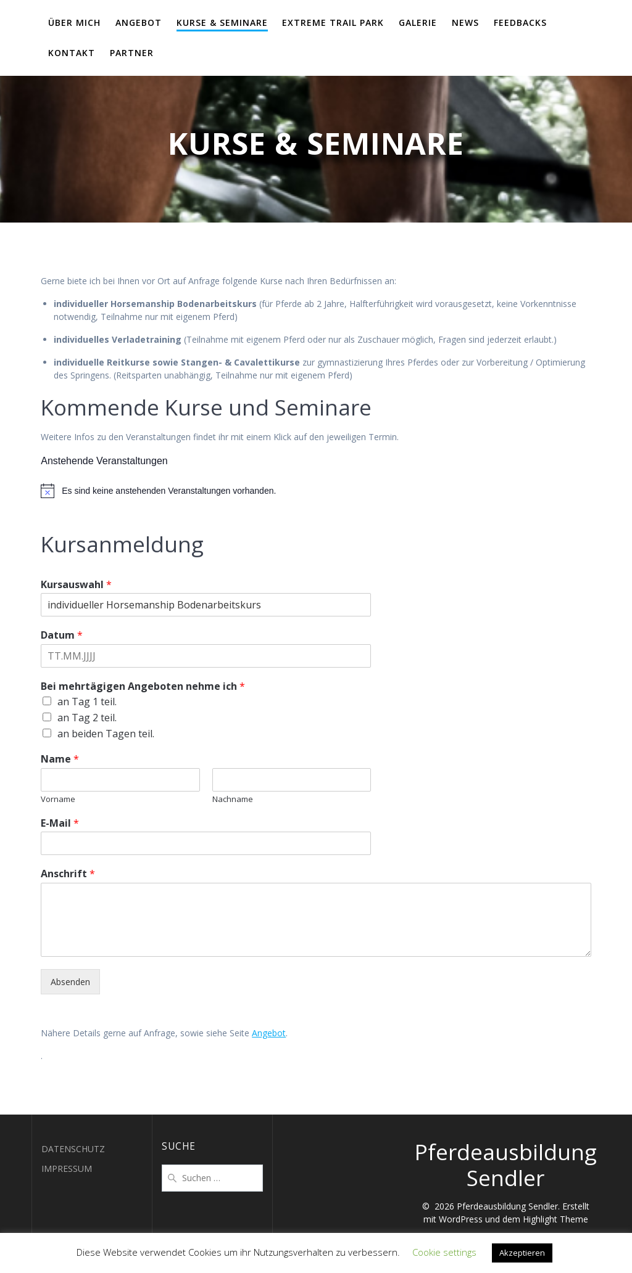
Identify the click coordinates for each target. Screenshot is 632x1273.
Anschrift (68, 873)
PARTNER (132, 53)
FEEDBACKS (520, 22)
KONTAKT (71, 53)
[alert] (316, 490)
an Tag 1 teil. (87, 701)
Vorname (58, 799)
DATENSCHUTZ (73, 1149)
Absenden (70, 982)
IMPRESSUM (66, 1168)
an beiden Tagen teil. (105, 733)
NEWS (465, 22)
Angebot (269, 1033)
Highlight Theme (555, 1219)
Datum (62, 635)
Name (60, 759)
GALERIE (418, 22)
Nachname (232, 799)
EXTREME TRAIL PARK (333, 22)
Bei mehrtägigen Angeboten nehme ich (143, 686)
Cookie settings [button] (444, 1252)
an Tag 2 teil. (87, 717)
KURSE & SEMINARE (222, 22)
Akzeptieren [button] (522, 1252)
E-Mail (60, 823)
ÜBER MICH (74, 22)
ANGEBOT (138, 22)
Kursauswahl (76, 584)
